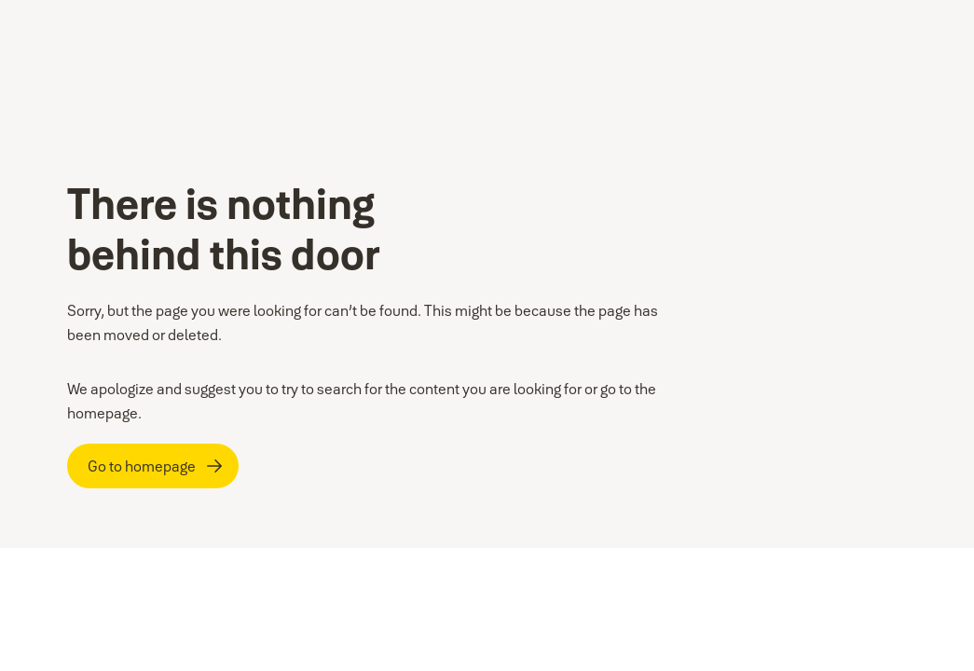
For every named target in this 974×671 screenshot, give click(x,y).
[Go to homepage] (153, 466)
